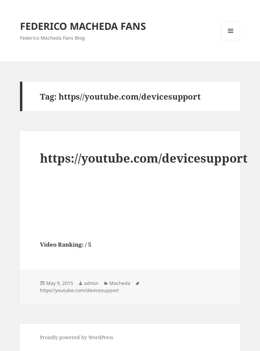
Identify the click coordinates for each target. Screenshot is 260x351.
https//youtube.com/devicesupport (79, 290)
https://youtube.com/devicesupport (143, 158)
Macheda (119, 283)
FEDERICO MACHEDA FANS (83, 26)
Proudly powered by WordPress (76, 337)
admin (91, 283)
